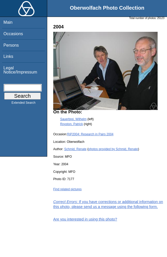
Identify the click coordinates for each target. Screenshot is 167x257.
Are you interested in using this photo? (85, 219)
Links (8, 56)
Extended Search (23, 103)
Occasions (13, 34)
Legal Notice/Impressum (20, 70)
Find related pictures (67, 189)
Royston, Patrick (71, 124)
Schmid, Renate (75, 149)
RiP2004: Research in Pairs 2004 (90, 134)
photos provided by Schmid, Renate (113, 149)
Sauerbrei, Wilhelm (73, 119)
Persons (11, 45)
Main (8, 22)
